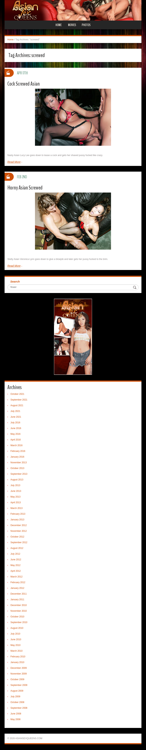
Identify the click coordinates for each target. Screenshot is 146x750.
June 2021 (15, 417)
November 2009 (18, 673)
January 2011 (17, 599)
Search (15, 281)
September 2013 (18, 474)
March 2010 (16, 651)
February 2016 (17, 451)
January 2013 (17, 519)
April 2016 (15, 439)
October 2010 (17, 616)
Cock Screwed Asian (23, 84)
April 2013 (15, 502)
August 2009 (16, 690)
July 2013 (15, 485)
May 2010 (15, 645)
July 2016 (15, 422)
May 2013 (15, 496)
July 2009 (15, 696)
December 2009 (18, 668)
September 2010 (18, 622)
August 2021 (16, 405)
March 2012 (16, 576)
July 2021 (15, 411)
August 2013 (16, 479)
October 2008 (17, 702)
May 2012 (15, 565)
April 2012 (15, 571)
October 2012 (17, 536)
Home (59, 25)
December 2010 (18, 605)
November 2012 (18, 531)
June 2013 (15, 491)
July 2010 (15, 633)
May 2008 (15, 719)
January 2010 (17, 662)
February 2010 (17, 656)
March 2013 (16, 508)
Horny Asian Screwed (25, 188)
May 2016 (15, 434)
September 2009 (18, 685)
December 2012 (18, 525)
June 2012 (15, 559)
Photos (86, 25)
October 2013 (17, 468)
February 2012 (17, 582)
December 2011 (18, 593)
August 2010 (16, 628)
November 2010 (18, 611)
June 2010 (15, 639)
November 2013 (18, 462)
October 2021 (17, 394)
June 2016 (15, 428)
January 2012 (17, 588)
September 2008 (18, 708)
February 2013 (17, 514)
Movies (72, 25)
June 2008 (15, 713)
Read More (14, 161)
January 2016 (17, 456)
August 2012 (16, 548)
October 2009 (17, 679)
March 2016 (16, 445)
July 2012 (15, 554)
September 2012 (18, 542)
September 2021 (18, 399)
